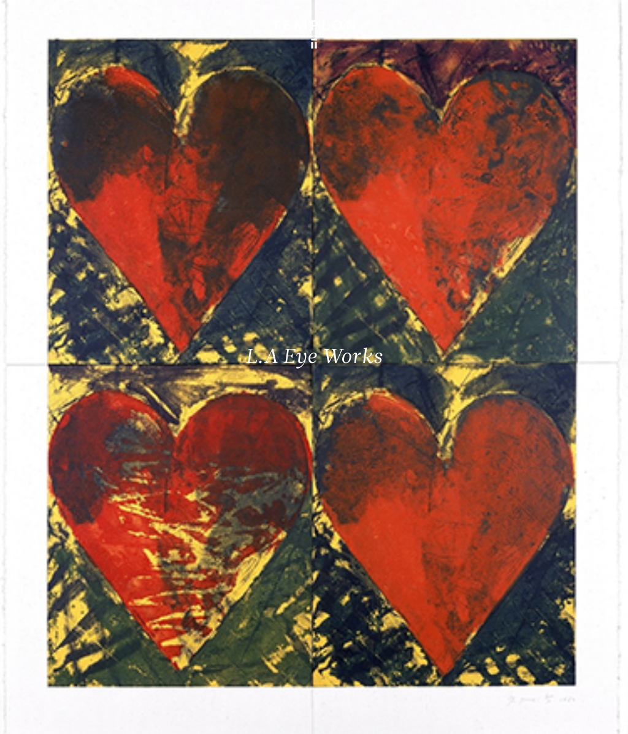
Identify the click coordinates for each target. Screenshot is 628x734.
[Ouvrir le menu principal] (603, 18)
